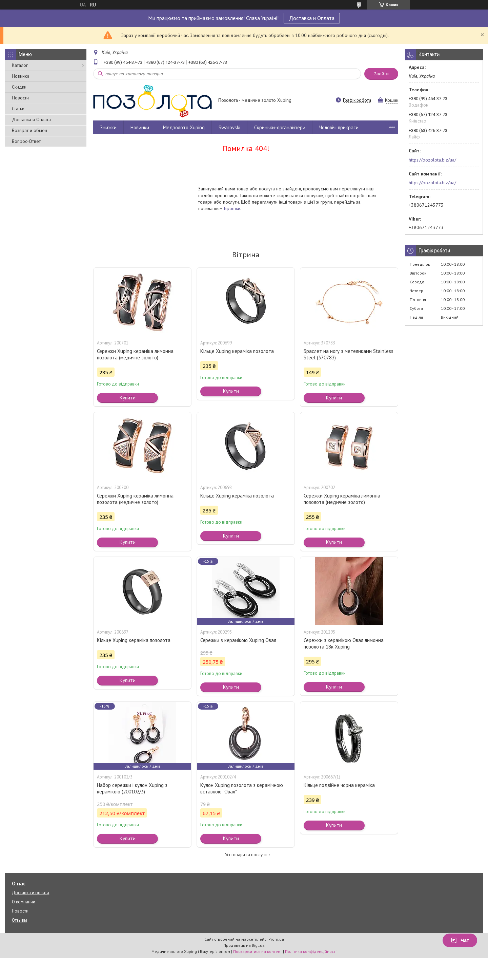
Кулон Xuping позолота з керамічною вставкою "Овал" (241, 788)
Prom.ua (276, 939)
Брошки (232, 208)
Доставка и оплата (30, 893)
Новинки (20, 76)
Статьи (18, 109)
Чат (460, 940)
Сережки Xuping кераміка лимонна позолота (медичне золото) (135, 354)
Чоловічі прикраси (339, 127)
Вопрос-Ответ (26, 141)
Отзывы (19, 920)
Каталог (20, 65)
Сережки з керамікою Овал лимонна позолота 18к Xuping (344, 643)
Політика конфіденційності (311, 951)
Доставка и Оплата (311, 18)
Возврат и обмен (29, 130)
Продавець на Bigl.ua (244, 945)
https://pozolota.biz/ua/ (432, 160)
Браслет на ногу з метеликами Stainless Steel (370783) (348, 354)
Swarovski (229, 127)
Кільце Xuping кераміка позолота (237, 351)
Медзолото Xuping (184, 127)
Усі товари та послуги (246, 854)
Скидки (19, 87)
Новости (20, 98)
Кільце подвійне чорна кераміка (339, 785)
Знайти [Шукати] (381, 73)
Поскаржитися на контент (257, 951)
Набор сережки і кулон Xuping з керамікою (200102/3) (132, 788)
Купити (128, 397)
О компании (23, 902)
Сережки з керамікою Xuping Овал (238, 640)
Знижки (108, 127)
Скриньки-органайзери (279, 127)
